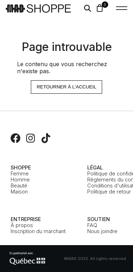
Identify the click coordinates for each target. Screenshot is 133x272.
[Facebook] (16, 138)
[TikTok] (46, 138)
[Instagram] (31, 138)
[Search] (87, 8)
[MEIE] (27, 258)
